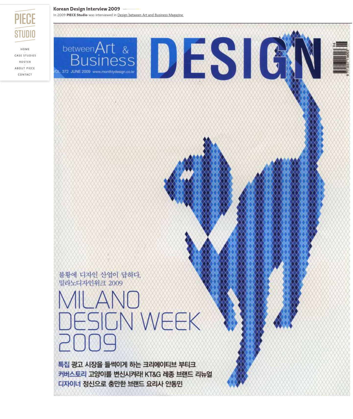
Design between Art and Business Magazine (151, 15)
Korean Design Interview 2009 (86, 9)
